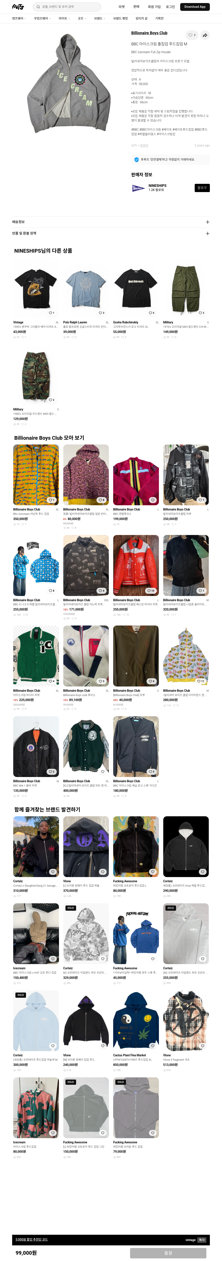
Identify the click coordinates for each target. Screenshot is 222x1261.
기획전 (159, 18)
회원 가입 (154, 7)
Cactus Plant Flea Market (129, 1055)
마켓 (122, 7)
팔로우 (202, 188)
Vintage (18, 322)
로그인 (170, 7)
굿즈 (82, 18)
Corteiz (18, 881)
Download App (195, 7)
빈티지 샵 (141, 18)
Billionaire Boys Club (149, 33)
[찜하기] (192, 35)
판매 (136, 7)
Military (168, 322)
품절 (168, 1253)
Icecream (19, 968)
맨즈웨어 (19, 18)
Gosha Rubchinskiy (125, 322)
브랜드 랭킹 (120, 18)
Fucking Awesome (125, 881)
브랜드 (99, 18)
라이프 (64, 18)
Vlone (67, 881)
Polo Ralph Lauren (75, 322)
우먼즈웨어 (42, 18)
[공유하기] (205, 35)
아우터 (144, 145)
